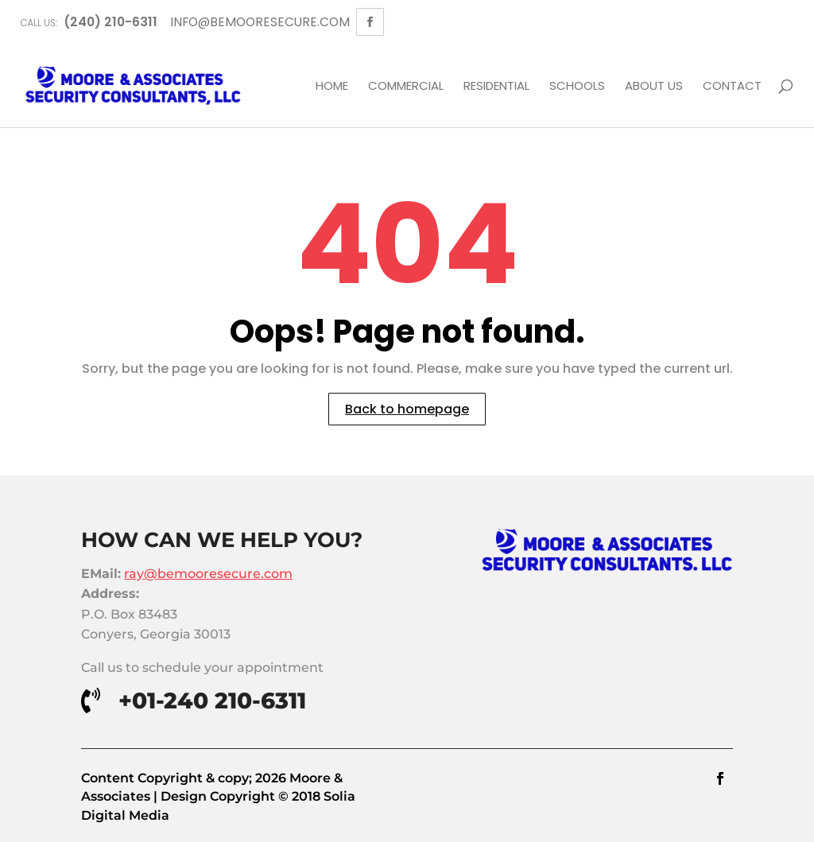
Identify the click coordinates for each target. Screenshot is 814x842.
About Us (654, 87)
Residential (496, 87)
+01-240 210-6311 (212, 700)
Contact (732, 87)
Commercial (406, 87)
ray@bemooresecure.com (208, 573)
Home (332, 87)
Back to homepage (407, 409)
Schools (577, 87)
